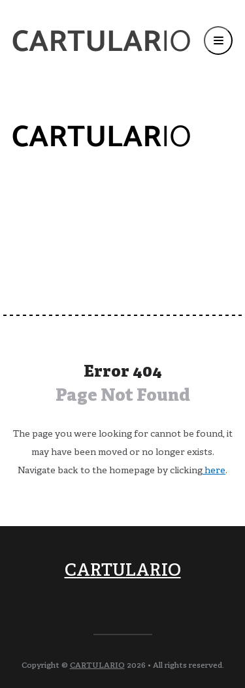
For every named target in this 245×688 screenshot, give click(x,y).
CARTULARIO (123, 571)
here (214, 471)
